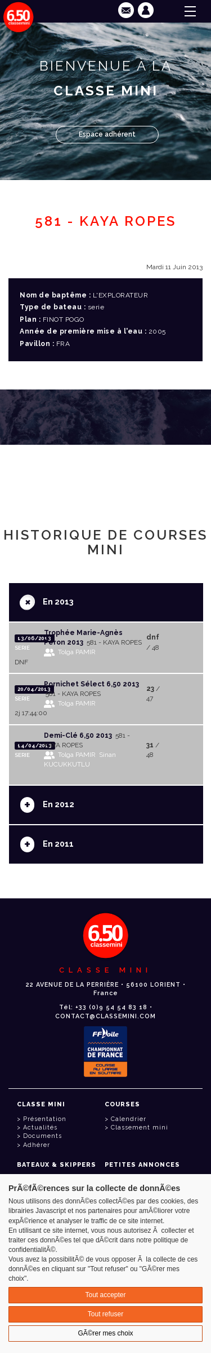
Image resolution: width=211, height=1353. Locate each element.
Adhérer (36, 1145)
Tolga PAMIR (77, 652)
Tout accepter (105, 1295)
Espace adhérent (107, 134)
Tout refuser (105, 1314)
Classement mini (139, 1127)
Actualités (40, 1127)
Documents (42, 1136)
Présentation (44, 1119)
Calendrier (128, 1119)
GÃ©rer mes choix (105, 1333)
